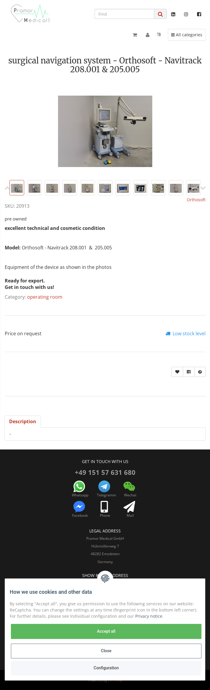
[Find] (124, 14)
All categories (188, 34)
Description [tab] (22, 421)
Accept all (106, 631)
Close (106, 650)
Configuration (106, 668)
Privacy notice (148, 616)
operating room (44, 297)
